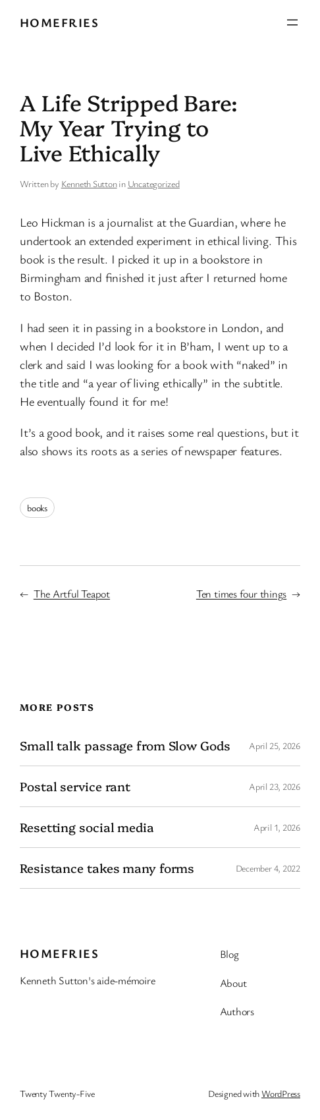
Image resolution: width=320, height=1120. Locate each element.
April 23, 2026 (274, 786)
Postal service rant (75, 786)
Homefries (59, 22)
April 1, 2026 (276, 827)
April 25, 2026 (274, 745)
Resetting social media (87, 827)
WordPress (280, 1093)
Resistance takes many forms (107, 868)
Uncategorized (154, 183)
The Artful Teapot (72, 593)
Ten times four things (241, 593)
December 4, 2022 (268, 868)
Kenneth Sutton (89, 183)
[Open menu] (292, 22)
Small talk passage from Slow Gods (125, 745)
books (37, 507)
